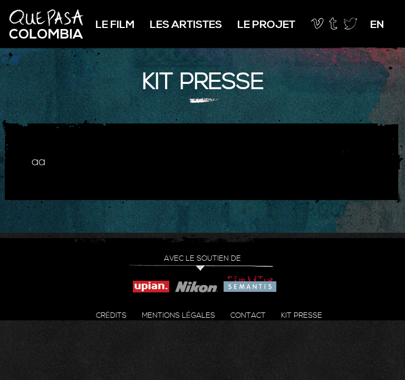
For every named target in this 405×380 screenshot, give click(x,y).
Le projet (266, 25)
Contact (248, 315)
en (377, 25)
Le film (114, 25)
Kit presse (301, 315)
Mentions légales (178, 315)
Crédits (111, 315)
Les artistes (186, 25)
